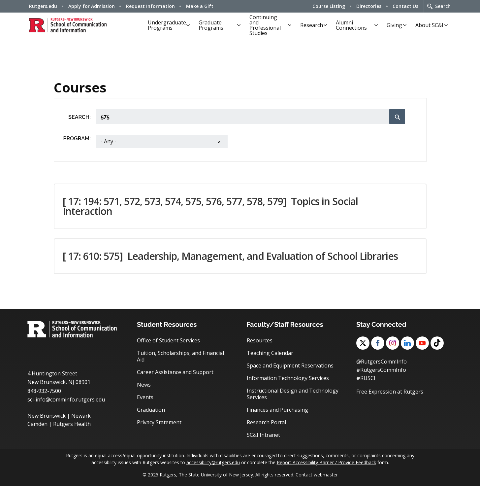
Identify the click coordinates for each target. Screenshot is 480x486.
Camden (37, 423)
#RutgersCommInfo (381, 369)
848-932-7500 (44, 391)
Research (311, 25)
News (144, 384)
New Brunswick (46, 415)
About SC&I (429, 25)
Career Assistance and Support (175, 372)
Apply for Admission (91, 6)
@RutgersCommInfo (381, 361)
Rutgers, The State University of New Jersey (206, 474)
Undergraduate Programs (167, 25)
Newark (81, 415)
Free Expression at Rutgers (389, 390)
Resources (259, 340)
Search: (79, 117)
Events (145, 397)
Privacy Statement (159, 422)
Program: (77, 138)
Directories (368, 6)
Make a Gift (199, 6)
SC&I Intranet (263, 434)
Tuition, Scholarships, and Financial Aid (180, 356)
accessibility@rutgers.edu (213, 462)
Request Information (150, 6)
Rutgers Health (72, 423)
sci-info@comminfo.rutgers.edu (66, 399)
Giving (394, 25)
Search (443, 6)
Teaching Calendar (270, 353)
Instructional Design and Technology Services (292, 394)
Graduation (151, 409)
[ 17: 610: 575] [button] (230, 256)
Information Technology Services (288, 378)
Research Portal (266, 422)
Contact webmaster (317, 474)
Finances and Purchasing (277, 409)
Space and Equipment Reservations (290, 365)
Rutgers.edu (43, 6)
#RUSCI (365, 377)
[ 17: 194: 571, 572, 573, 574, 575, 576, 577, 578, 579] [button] (210, 206)
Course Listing (328, 6)
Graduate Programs (211, 25)
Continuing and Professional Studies (265, 25)
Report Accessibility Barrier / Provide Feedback (326, 462)
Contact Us (405, 6)
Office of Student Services (168, 340)
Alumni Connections (351, 25)
